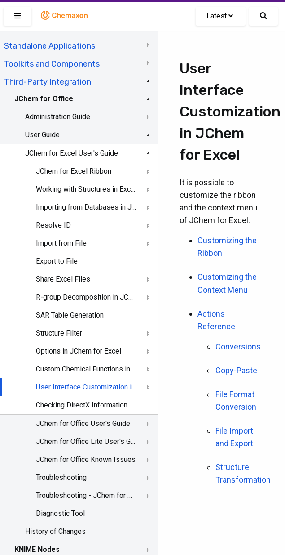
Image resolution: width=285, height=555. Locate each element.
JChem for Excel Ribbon (73, 171)
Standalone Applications (49, 46)
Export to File (57, 261)
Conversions (238, 346)
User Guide (42, 134)
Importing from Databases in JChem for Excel (86, 207)
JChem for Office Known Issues (86, 459)
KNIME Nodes (37, 549)
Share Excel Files (63, 279)
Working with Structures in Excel (86, 189)
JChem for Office (43, 98)
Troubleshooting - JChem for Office (86, 495)
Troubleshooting (61, 477)
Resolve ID (53, 225)
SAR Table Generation (70, 315)
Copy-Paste (236, 370)
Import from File (61, 243)
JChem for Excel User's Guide (71, 153)
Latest (219, 16)
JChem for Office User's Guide (83, 423)
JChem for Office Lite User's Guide (86, 441)
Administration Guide (57, 116)
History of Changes (55, 531)
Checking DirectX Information (81, 405)
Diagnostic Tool (60, 513)
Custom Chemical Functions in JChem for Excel (86, 369)
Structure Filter (59, 333)
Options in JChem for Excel (78, 351)
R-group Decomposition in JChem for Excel (86, 297)
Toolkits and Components (52, 64)
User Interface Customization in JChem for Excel (86, 387)
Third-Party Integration (47, 82)
